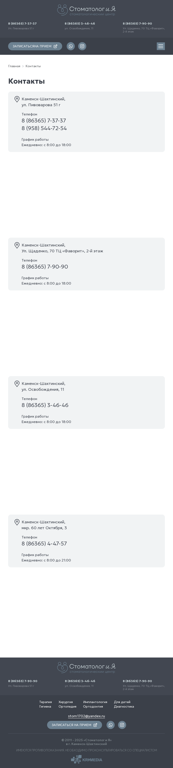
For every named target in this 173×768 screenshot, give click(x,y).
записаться (35, 46)
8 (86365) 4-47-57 (44, 543)
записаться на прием (74, 725)
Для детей (122, 702)
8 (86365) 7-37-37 (22, 23)
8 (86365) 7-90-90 (137, 23)
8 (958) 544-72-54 (44, 128)
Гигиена (45, 706)
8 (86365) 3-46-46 (80, 23)
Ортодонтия (93, 706)
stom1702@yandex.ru (86, 716)
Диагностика (124, 706)
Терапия (45, 702)
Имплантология (95, 702)
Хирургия (66, 702)
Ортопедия (67, 706)
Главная (14, 66)
